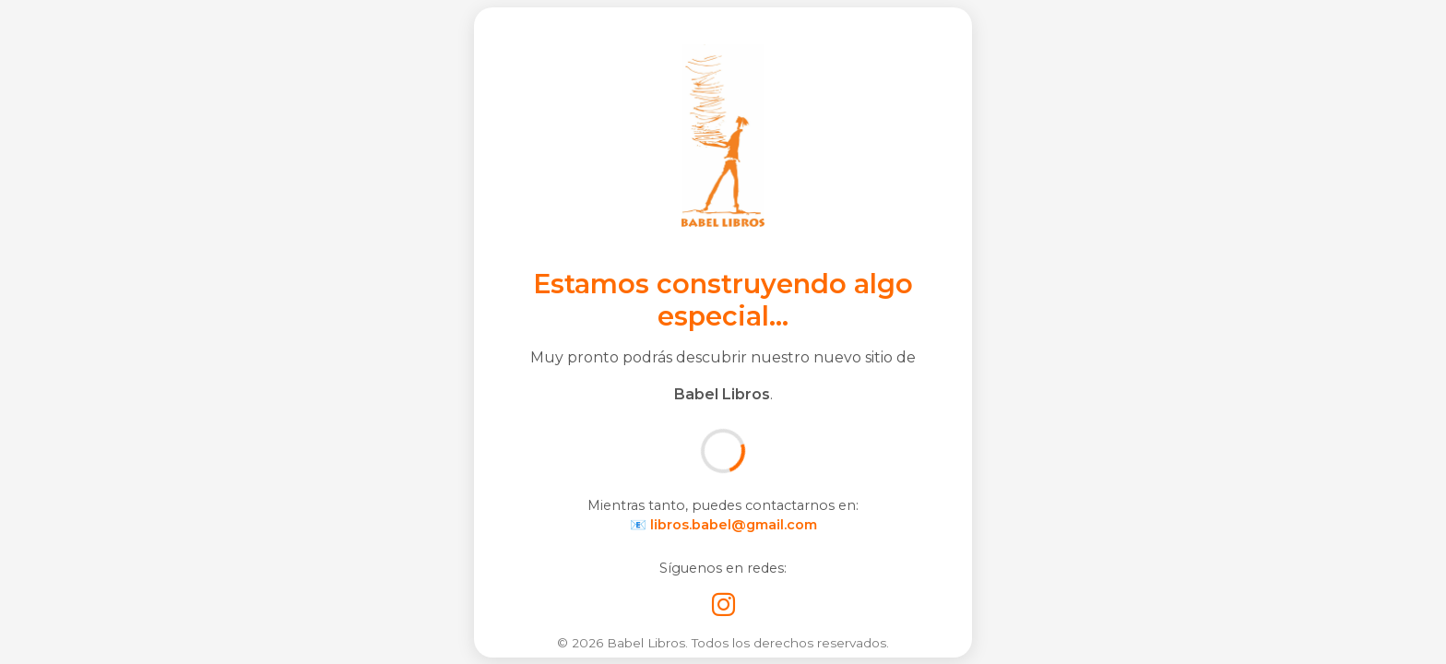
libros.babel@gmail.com (733, 524)
